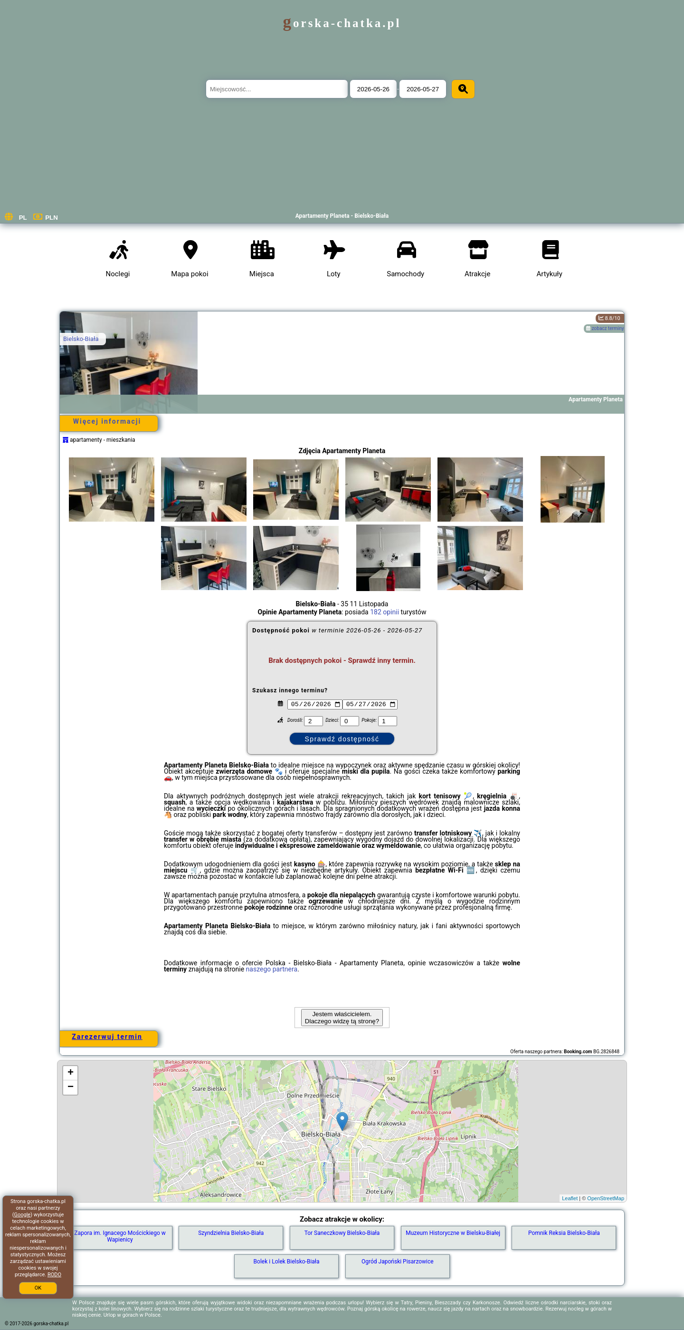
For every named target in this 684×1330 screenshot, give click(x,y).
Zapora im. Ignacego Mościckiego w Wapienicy (120, 1236)
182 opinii (384, 612)
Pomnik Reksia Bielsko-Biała (564, 1233)
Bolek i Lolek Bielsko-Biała (287, 1261)
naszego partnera (272, 969)
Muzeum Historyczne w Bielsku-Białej (453, 1233)
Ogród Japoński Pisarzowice (397, 1261)
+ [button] (70, 1073)
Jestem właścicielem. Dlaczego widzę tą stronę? (342, 1017)
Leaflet (570, 1198)
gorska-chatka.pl (342, 23)
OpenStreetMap (605, 1198)
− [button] (70, 1087)
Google (22, 1215)
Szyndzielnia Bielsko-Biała (231, 1233)
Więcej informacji (107, 421)
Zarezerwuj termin (107, 1036)
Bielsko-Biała (81, 338)
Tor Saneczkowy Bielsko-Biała (342, 1233)
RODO (54, 1275)
